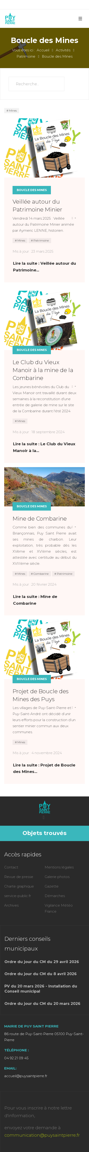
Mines (12, 110)
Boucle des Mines (32, 190)
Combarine (41, 573)
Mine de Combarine (40, 518)
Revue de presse (18, 877)
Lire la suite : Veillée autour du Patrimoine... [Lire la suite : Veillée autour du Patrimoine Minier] (44, 266)
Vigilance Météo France (59, 908)
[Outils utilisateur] (73, 218)
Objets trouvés (44, 833)
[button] (80, 18)
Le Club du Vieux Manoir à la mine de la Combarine (43, 370)
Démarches (55, 896)
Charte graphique (19, 886)
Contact (11, 867)
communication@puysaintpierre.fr (42, 1135)
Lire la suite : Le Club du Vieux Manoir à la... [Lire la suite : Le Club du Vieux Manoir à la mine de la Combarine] (44, 447)
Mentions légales (59, 867)
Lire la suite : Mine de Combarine (35, 600)
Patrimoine (41, 240)
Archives (11, 905)
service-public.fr (17, 896)
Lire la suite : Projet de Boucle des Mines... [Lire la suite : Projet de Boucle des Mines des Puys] (44, 768)
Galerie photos (57, 877)
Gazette (52, 886)
